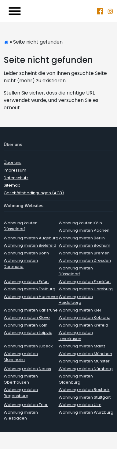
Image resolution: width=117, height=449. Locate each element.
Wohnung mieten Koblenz (84, 317)
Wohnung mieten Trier (26, 405)
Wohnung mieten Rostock (84, 390)
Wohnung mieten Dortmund (21, 263)
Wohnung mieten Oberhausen (21, 379)
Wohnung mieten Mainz (82, 346)
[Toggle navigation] (15, 11)
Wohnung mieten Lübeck (28, 346)
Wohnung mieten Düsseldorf (76, 271)
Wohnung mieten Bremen (84, 253)
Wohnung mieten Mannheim (21, 357)
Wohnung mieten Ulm (80, 405)
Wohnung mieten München (85, 354)
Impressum (15, 170)
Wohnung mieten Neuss (27, 369)
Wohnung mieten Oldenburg (76, 379)
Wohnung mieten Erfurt (26, 281)
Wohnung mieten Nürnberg (86, 369)
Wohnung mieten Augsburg (31, 238)
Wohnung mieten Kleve (27, 317)
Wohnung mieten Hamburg (86, 289)
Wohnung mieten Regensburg (21, 393)
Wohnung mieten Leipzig (28, 332)
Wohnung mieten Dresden (85, 260)
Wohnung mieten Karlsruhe (31, 310)
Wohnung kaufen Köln (80, 223)
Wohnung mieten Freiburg (29, 289)
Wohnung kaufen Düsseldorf (21, 226)
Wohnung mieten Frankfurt (85, 281)
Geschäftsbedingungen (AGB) (34, 193)
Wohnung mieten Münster (84, 361)
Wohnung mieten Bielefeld (30, 245)
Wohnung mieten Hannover (31, 297)
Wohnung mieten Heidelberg (76, 300)
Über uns (12, 162)
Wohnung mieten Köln (25, 325)
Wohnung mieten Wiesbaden (21, 415)
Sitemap (12, 185)
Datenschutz (16, 178)
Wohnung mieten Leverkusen (76, 336)
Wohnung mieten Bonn (26, 253)
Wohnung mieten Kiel (80, 310)
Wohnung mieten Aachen (84, 230)
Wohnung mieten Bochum (84, 245)
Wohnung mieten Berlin (82, 238)
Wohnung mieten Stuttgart (85, 397)
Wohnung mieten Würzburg (86, 412)
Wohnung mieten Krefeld (83, 325)
